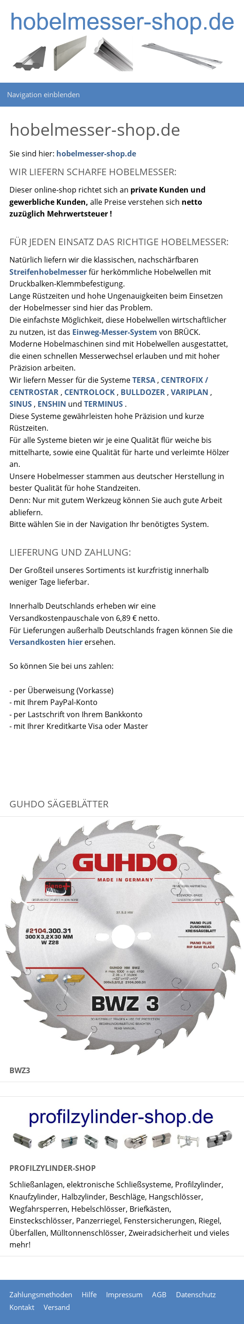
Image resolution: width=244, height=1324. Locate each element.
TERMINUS (103, 404)
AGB (159, 1294)
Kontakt (21, 1307)
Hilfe (89, 1294)
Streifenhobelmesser (48, 272)
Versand (57, 1307)
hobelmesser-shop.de (96, 153)
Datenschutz (196, 1294)
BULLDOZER (143, 392)
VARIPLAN (189, 392)
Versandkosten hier (46, 642)
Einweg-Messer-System (114, 332)
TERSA (143, 380)
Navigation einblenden (43, 94)
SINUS (20, 404)
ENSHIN (52, 404)
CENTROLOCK (89, 392)
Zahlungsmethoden (40, 1294)
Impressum (124, 1294)
